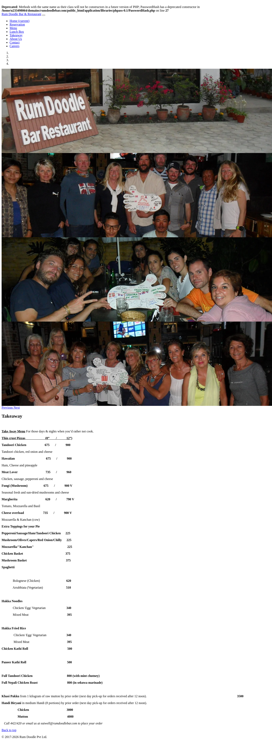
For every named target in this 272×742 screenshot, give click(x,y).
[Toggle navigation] (43, 15)
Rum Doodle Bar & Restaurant (21, 14)
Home (19, 21)
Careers (14, 46)
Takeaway (16, 35)
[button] (8, 407)
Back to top (9, 730)
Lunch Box (17, 31)
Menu (13, 28)
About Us (16, 39)
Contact (15, 42)
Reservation (17, 24)
